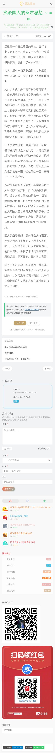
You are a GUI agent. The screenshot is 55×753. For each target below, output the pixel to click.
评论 (5, 424)
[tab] (10, 501)
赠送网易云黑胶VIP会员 (21, 533)
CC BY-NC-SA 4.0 (32, 310)
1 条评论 (12, 27)
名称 (5, 455)
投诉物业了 (10, 353)
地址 (4, 477)
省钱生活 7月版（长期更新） (18, 359)
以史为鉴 (36, 27)
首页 (7, 36)
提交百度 (34, 297)
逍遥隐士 (11, 25)
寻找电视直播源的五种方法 (22, 525)
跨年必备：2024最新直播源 (22, 542)
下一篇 (48, 368)
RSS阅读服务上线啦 (19, 516)
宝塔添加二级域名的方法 (16, 347)
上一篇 (7, 368)
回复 (16, 401)
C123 (15, 389)
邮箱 (5, 466)
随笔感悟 (44, 27)
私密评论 (42, 448)
